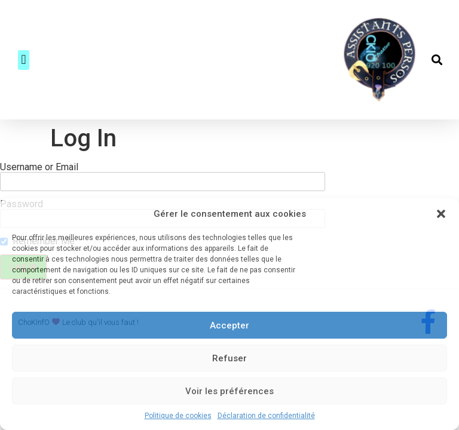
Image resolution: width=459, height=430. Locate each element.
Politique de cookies (178, 415)
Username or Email (39, 167)
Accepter (229, 325)
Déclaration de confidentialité (266, 415)
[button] (441, 214)
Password (21, 194)
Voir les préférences (229, 391)
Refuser (229, 358)
